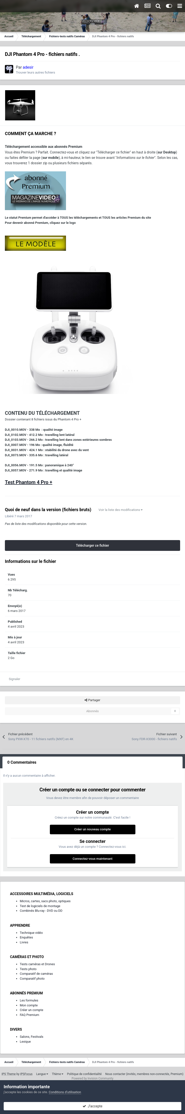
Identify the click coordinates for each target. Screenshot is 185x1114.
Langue (42, 1074)
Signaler (14, 679)
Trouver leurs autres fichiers (35, 72)
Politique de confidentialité (84, 1074)
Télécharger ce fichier (92, 545)
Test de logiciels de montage (40, 906)
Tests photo (28, 969)
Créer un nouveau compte (92, 829)
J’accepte (92, 1106)
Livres (24, 942)
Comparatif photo (32, 978)
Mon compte (29, 1005)
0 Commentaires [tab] (21, 762)
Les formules (29, 1000)
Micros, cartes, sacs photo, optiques (45, 901)
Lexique (25, 1041)
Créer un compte (31, 1010)
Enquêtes (26, 937)
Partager (92, 700)
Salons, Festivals (31, 1036)
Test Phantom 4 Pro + (28, 482)
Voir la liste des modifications (120, 510)
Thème (57, 1074)
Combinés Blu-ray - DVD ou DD (41, 910)
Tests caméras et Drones (37, 964)
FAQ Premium (29, 1015)
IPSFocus (26, 1074)
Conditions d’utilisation (65, 1092)
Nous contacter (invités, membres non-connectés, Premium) (144, 1074)
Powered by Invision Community (92, 1078)
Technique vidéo (31, 933)
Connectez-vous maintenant (92, 859)
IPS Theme (8, 1074)
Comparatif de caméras (36, 973)
